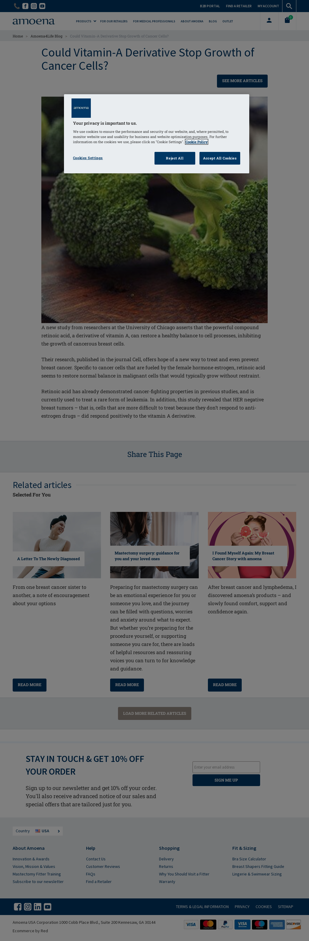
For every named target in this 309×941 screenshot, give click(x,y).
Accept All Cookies (220, 158)
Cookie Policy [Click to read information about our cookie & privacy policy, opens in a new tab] (197, 142)
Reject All (174, 158)
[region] (156, 134)
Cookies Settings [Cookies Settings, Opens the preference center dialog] (88, 158)
